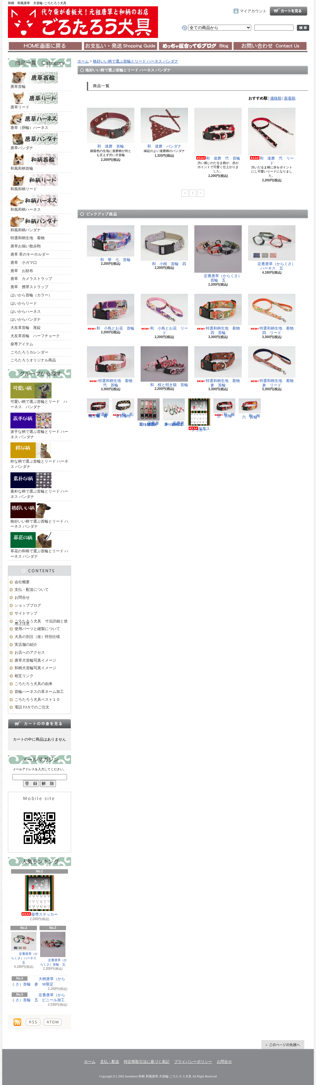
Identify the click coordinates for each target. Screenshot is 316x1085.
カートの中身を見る (39, 723)
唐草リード (34, 100)
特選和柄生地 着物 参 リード (272, 366)
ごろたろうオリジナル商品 (33, 360)
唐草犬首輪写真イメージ (35, 660)
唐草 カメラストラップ (31, 278)
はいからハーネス (25, 311)
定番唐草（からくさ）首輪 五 (53, 949)
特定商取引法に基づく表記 (146, 1061)
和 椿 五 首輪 (226, 408)
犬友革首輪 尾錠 (25, 327)
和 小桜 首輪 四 (164, 245)
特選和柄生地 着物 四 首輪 (219, 314)
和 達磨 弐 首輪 (218, 134)
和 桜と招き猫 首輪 (164, 366)
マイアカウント (253, 11)
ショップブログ (195, 46)
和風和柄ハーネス (34, 203)
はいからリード (23, 303)
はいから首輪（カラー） (31, 295)
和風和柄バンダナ (34, 223)
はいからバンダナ (25, 319)
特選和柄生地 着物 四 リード (272, 314)
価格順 (276, 98)
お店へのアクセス (30, 652)
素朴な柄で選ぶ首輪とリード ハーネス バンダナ (39, 485)
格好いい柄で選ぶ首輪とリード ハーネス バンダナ (39, 515)
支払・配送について (120, 46)
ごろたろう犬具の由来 (33, 684)
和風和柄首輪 (34, 162)
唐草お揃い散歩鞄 (25, 246)
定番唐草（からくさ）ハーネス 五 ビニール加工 (174, 412)
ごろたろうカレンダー (29, 352)
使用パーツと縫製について (37, 629)
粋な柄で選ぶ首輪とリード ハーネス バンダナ (39, 455)
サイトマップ (26, 613)
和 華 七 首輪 (110, 243)
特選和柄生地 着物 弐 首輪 (111, 366)
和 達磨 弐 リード (271, 136)
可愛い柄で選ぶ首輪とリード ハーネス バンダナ (38, 396)
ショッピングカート (288, 11)
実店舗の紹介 (26, 644)
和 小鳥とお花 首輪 (110, 312)
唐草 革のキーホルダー (29, 254)
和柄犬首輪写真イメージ (35, 668)
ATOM (53, 1022)
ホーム (45, 46)
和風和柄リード (34, 182)
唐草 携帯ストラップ (29, 287)
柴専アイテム (21, 344)
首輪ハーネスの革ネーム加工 (39, 691)
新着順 (289, 98)
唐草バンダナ (34, 141)
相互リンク (24, 676)
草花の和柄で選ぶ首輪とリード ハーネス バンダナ (39, 545)
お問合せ (270, 46)
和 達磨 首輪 (110, 128)
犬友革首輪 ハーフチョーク (35, 336)
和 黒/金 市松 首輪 (123, 408)
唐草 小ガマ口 (23, 262)
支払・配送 (109, 1061)
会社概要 (22, 582)
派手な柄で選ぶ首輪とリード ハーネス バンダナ (39, 426)
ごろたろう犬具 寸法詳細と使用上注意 (41, 622)
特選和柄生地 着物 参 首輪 (219, 366)
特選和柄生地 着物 (27, 238)
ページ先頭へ (282, 1044)
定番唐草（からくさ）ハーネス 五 (24, 948)
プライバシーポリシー (193, 1061)
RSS (33, 1022)
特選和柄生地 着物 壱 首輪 (99, 408)
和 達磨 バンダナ (164, 128)
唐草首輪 (34, 80)
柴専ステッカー (39, 896)
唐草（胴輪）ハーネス (34, 121)
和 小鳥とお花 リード (164, 314)
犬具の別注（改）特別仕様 (37, 636)
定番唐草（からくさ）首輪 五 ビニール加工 (38, 998)
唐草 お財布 (21, 271)
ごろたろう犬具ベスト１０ (37, 699)
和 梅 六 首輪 (251, 408)
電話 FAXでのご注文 (32, 707)
